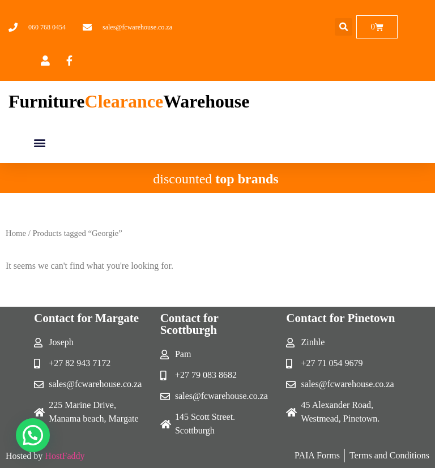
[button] (343, 27)
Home (16, 233)
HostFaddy (64, 456)
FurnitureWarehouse (128, 101)
